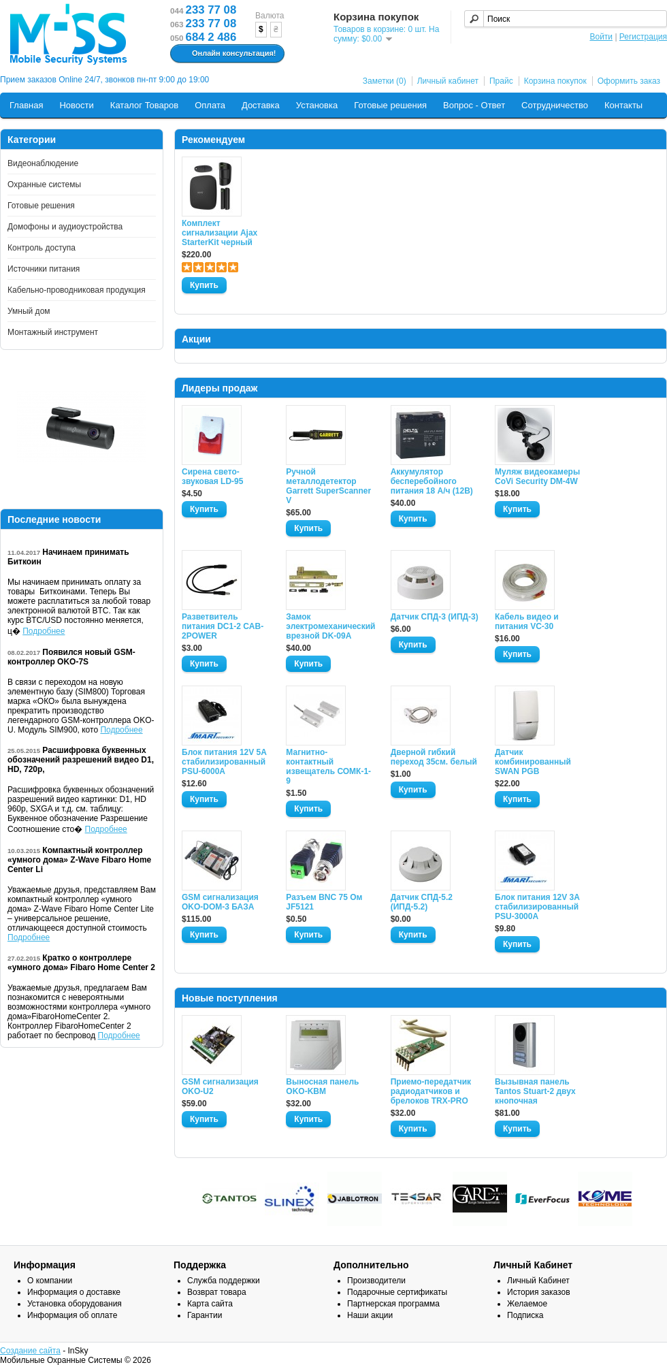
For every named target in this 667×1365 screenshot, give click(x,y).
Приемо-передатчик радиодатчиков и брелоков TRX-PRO (431, 1091)
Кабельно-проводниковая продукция (76, 290)
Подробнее (43, 631)
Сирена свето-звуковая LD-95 (212, 476)
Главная (26, 105)
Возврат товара (216, 1292)
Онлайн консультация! (226, 54)
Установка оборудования (74, 1303)
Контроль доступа (41, 248)
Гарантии (204, 1315)
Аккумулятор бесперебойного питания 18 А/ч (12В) (432, 481)
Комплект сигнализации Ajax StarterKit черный (219, 233)
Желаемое (527, 1303)
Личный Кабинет (538, 1280)
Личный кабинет (447, 81)
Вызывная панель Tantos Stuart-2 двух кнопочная (535, 1091)
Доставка (261, 105)
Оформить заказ (629, 81)
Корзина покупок (555, 81)
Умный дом (28, 311)
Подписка (525, 1315)
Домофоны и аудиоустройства (65, 226)
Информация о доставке (73, 1292)
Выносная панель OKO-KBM (322, 1086)
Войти (601, 37)
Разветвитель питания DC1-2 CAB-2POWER (222, 626)
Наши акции (370, 1315)
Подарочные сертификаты (397, 1292)
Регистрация (643, 37)
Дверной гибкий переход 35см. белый (434, 757)
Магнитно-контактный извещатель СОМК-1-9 (328, 767)
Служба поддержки (223, 1280)
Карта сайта (210, 1303)
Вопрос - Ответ (474, 105)
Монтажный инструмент (52, 332)
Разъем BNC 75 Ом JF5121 (324, 902)
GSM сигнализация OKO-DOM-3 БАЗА (220, 902)
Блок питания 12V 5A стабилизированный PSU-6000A (224, 762)
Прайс (501, 81)
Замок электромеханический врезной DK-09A (330, 626)
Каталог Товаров (144, 105)
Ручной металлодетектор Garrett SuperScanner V (328, 486)
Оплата (210, 105)
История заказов (538, 1292)
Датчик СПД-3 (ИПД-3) (434, 617)
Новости (76, 105)
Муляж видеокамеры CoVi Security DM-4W (537, 476)
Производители (376, 1280)
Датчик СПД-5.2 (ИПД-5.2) (422, 902)
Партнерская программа (393, 1303)
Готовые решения (390, 105)
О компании (49, 1280)
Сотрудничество (554, 105)
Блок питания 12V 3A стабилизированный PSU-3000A (537, 907)
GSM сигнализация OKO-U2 (220, 1086)
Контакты (623, 105)
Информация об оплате (72, 1315)
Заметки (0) (384, 81)
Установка (317, 105)
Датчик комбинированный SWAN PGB (533, 762)
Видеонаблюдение (42, 163)
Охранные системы (44, 184)
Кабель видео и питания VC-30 (527, 621)
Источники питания (43, 269)
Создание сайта (30, 1350)
